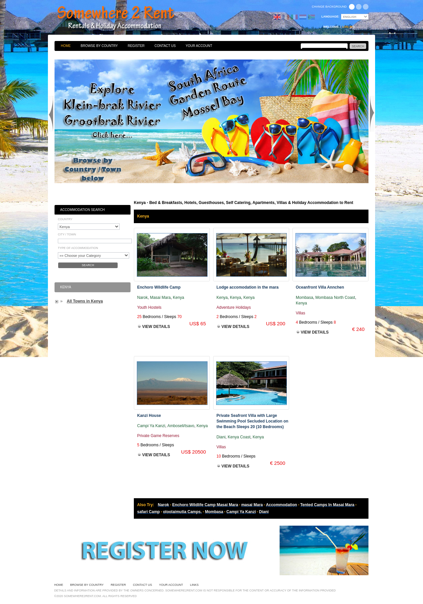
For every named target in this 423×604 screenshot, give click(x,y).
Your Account (199, 46)
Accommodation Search (82, 210)
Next (372, 114)
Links (194, 584)
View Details (156, 326)
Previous (51, 114)
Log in (347, 26)
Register (136, 46)
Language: (331, 16)
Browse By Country (99, 46)
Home (66, 46)
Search (88, 265)
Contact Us (165, 46)
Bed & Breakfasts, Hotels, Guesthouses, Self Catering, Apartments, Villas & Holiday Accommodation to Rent (123, 18)
